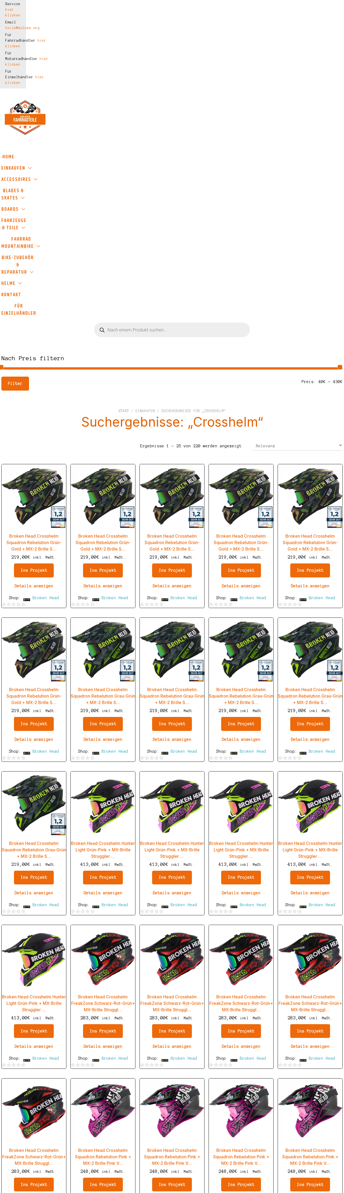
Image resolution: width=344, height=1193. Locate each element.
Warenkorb (154, 1099)
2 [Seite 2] (137, 1022)
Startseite (155, 1079)
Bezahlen (152, 1109)
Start (123, 187)
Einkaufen (39, 78)
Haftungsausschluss (97, 1116)
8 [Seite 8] (196, 1022)
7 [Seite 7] (185, 1022)
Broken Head (46, 374)
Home (10, 78)
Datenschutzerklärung (100, 1106)
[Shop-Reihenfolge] (297, 221)
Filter (15, 160)
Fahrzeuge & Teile (230, 78)
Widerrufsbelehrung (97, 1126)
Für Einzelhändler (239, 89)
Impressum (85, 1079)
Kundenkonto (156, 1119)
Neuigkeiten (156, 1139)
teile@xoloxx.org (96, 4)
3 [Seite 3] (149, 1022)
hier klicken (49, 4)
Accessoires (84, 78)
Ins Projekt (34, 346)
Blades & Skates (136, 78)
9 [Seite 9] (208, 1022)
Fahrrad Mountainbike (296, 78)
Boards (182, 78)
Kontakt (196, 89)
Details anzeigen (34, 362)
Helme (161, 89)
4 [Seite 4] (161, 1022)
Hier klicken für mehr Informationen (283, 1186)
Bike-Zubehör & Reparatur (105, 89)
